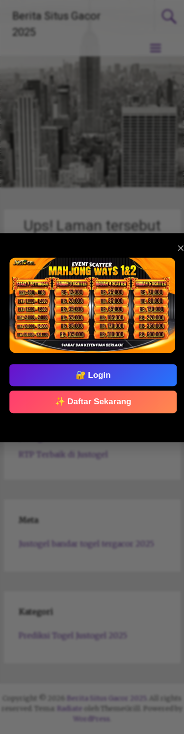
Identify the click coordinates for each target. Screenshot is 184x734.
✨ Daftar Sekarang (92, 401)
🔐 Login (92, 375)
